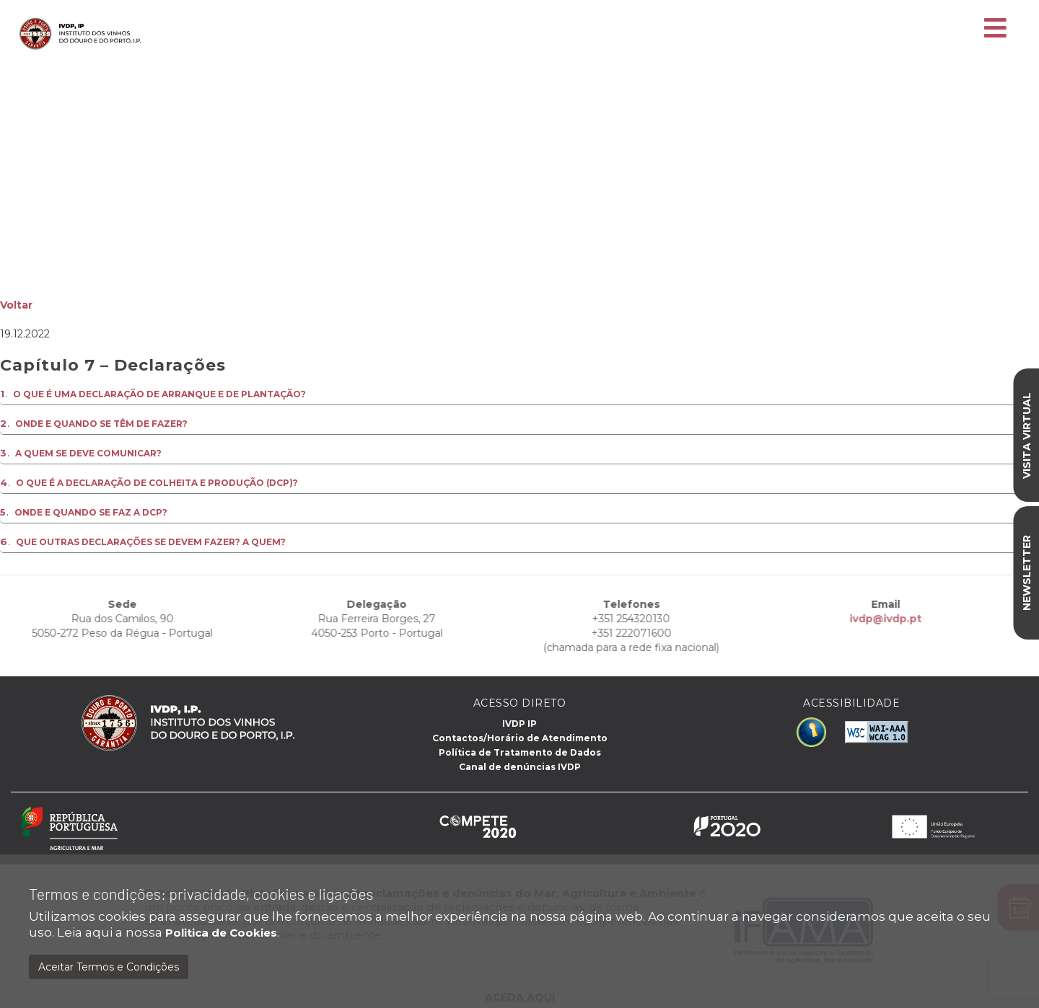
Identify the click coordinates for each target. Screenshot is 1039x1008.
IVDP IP (519, 723)
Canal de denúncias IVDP (520, 766)
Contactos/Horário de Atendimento (520, 738)
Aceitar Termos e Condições (108, 966)
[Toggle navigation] (995, 29)
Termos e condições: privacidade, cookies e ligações (201, 894)
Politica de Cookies (221, 933)
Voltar (16, 305)
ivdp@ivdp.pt (835, 618)
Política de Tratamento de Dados (520, 752)
